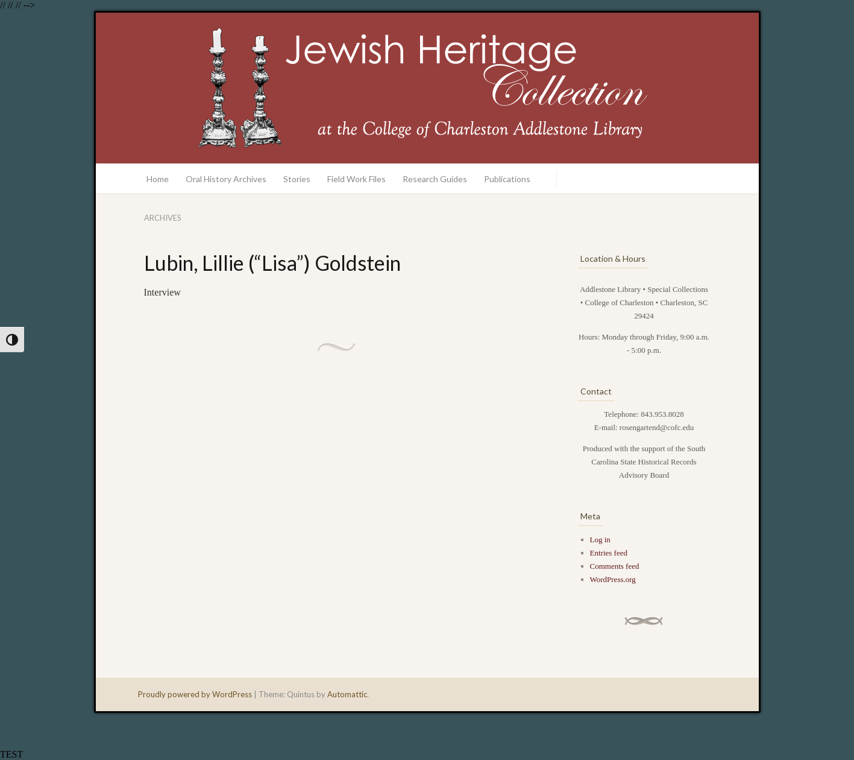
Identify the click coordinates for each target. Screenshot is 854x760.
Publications (507, 179)
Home (157, 179)
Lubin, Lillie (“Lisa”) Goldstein (272, 262)
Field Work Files (356, 179)
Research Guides (435, 179)
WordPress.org (613, 579)
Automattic (347, 694)
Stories (296, 179)
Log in (600, 539)
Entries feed (608, 552)
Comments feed (614, 566)
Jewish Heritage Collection (427, 88)
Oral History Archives (226, 179)
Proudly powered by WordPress (195, 694)
